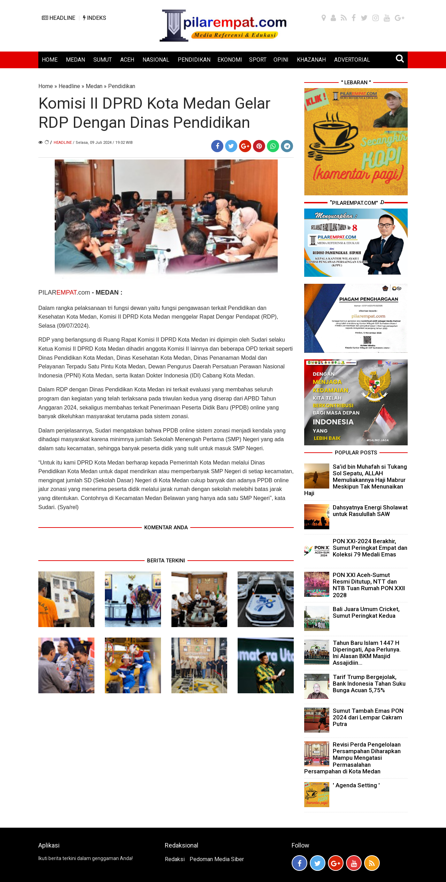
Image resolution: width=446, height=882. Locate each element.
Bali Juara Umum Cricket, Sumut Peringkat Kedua (366, 612)
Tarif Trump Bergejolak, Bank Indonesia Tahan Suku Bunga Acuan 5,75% (369, 683)
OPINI (281, 59)
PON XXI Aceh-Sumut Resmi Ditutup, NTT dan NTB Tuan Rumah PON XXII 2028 (369, 585)
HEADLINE (58, 18)
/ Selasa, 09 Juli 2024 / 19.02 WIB (103, 142)
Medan (94, 86)
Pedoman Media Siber (217, 859)
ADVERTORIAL (352, 59)
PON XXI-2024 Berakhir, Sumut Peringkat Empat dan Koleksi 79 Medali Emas (370, 548)
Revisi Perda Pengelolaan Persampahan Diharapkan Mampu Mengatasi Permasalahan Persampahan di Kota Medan (352, 758)
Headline (69, 86)
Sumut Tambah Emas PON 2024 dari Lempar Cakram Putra (368, 717)
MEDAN (75, 59)
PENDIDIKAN (194, 59)
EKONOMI (229, 59)
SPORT (258, 59)
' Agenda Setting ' (356, 785)
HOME (49, 59)
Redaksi (175, 859)
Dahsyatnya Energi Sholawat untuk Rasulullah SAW (370, 510)
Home (45, 86)
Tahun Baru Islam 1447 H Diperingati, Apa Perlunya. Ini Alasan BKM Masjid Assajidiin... (367, 652)
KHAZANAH (311, 59)
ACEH (127, 59)
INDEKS (94, 18)
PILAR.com (65, 292)
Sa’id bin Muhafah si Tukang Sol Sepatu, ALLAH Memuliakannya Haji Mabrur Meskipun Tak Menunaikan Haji (355, 480)
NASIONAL (156, 59)
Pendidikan (121, 86)
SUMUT (102, 59)
